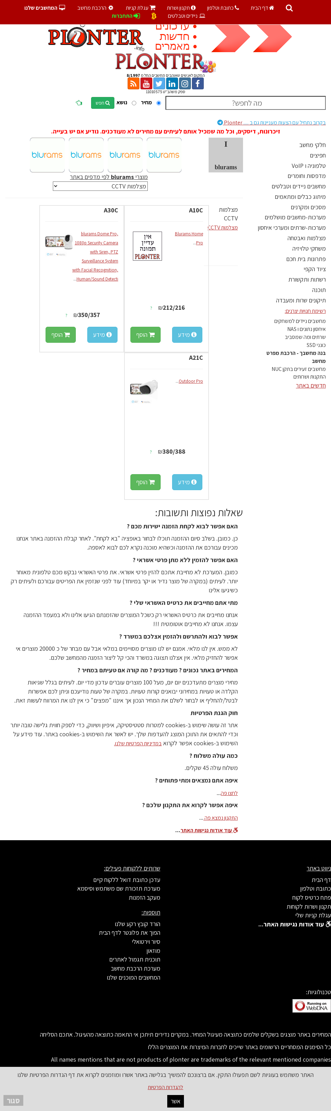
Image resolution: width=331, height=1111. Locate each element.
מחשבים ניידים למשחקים (300, 321)
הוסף (145, 335)
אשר (175, 1101)
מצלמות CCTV (223, 227)
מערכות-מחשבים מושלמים (295, 217)
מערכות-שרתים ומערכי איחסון (292, 228)
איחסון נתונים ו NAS (306, 329)
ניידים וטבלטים (187, 15)
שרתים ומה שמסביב (305, 337)
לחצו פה (229, 793)
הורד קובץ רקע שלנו (137, 924)
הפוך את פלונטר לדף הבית (129, 932)
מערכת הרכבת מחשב (135, 968)
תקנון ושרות (181, 7)
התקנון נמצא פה (220, 817)
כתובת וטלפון (223, 7)
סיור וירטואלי (146, 942)
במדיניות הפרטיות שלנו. (138, 743)
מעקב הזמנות (144, 897)
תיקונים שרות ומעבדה (301, 300)
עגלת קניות (140, 7)
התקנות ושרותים (309, 376)
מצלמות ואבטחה (307, 238)
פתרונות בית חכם (306, 259)
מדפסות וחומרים (307, 176)
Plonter (271, 122)
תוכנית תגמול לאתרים (134, 959)
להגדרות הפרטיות (165, 1087)
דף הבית (262, 7)
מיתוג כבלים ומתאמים (300, 197)
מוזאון (153, 951)
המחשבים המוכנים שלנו (133, 977)
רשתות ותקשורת (307, 279)
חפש (103, 103)
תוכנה (319, 290)
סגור (13, 1100)
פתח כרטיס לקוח (311, 897)
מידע (187, 335)
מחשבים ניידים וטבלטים (299, 186)
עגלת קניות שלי (313, 915)
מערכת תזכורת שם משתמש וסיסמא (118, 888)
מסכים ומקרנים (308, 207)
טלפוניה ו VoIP (309, 166)
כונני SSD (316, 345)
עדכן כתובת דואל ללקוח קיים (126, 880)
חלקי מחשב (312, 145)
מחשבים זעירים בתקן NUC (299, 369)
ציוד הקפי (315, 269)
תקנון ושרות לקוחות (308, 906)
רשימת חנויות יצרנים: (305, 311)
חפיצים (318, 155)
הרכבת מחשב (96, 7)
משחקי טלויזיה (309, 248)
